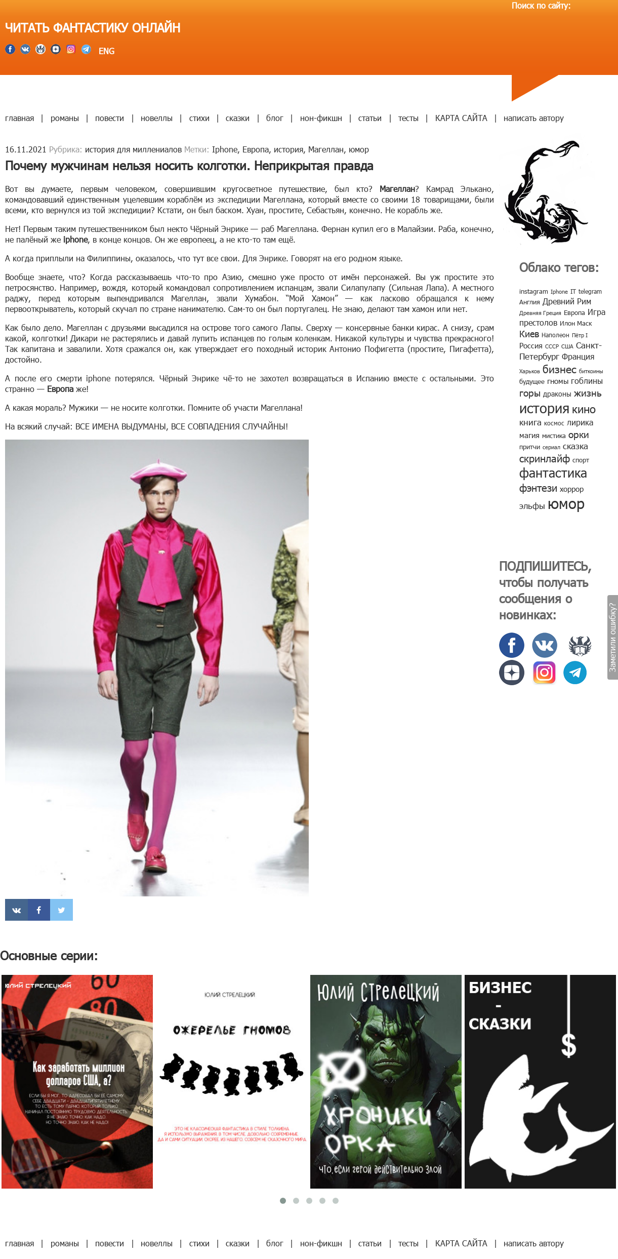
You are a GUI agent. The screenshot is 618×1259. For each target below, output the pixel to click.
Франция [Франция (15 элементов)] (578, 356)
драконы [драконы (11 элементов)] (557, 394)
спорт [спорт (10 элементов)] (580, 460)
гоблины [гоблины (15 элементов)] (587, 380)
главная (19, 117)
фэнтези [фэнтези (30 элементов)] (538, 487)
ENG (105, 51)
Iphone (224, 149)
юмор (359, 149)
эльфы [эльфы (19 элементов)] (532, 505)
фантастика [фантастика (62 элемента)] (553, 472)
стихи (199, 117)
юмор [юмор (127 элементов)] (566, 503)
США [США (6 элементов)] (567, 346)
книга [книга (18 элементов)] (530, 421)
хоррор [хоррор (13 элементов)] (572, 489)
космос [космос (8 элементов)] (554, 423)
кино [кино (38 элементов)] (584, 408)
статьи (370, 117)
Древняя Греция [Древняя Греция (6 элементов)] (540, 312)
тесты (408, 117)
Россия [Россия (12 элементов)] (531, 345)
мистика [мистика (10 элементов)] (554, 435)
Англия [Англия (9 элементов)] (529, 302)
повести (109, 117)
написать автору (534, 117)
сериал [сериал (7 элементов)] (551, 447)
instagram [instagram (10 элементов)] (533, 291)
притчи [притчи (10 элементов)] (529, 447)
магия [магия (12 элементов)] (529, 435)
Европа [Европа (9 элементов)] (574, 312)
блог (274, 117)
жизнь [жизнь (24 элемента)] (588, 392)
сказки (238, 117)
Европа (255, 149)
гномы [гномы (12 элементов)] (557, 381)
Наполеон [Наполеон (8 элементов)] (555, 335)
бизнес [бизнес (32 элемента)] (559, 368)
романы (65, 117)
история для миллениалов (133, 149)
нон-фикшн (321, 117)
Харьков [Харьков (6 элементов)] (529, 371)
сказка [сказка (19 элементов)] (575, 445)
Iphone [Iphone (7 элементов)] (559, 291)
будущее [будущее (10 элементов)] (532, 381)
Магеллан (326, 149)
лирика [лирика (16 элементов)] (580, 422)
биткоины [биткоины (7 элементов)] (591, 371)
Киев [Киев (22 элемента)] (529, 333)
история (288, 149)
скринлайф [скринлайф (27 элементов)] (544, 457)
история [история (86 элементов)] (544, 407)
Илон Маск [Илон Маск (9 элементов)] (576, 323)
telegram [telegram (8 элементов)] (590, 291)
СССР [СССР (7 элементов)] (552, 346)
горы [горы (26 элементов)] (530, 392)
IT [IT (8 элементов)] (573, 291)
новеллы (157, 117)
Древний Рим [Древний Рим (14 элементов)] (567, 301)
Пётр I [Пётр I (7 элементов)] (580, 335)
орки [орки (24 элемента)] (578, 433)
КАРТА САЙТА (461, 117)
